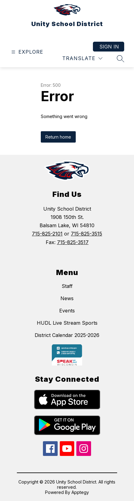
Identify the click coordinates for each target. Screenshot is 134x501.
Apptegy (80, 492)
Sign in (109, 47)
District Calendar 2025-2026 (67, 335)
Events (67, 311)
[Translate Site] (82, 58)
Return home (58, 137)
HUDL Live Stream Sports (67, 323)
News (67, 298)
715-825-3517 (73, 242)
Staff (67, 286)
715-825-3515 (86, 234)
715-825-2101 (47, 234)
